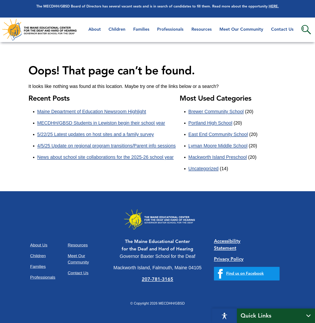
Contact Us (282, 29)
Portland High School (210, 123)
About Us (38, 245)
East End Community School (218, 134)
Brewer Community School (216, 111)
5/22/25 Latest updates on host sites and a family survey (95, 134)
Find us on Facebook (245, 274)
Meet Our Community (241, 29)
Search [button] (306, 30)
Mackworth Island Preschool (217, 157)
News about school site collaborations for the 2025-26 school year (105, 157)
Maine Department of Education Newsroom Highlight (91, 111)
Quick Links (256, 316)
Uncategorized (203, 168)
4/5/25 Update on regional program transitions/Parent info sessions (106, 145)
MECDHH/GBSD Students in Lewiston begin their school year (101, 123)
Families (141, 29)
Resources (201, 29)
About (94, 29)
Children (116, 29)
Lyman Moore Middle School (217, 145)
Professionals (170, 29)
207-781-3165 (157, 279)
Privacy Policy (228, 259)
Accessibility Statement (227, 245)
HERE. (274, 6)
